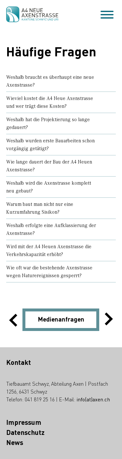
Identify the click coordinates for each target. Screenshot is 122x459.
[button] (22, 319)
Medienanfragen (61, 320)
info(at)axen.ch (93, 400)
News (14, 443)
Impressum (23, 423)
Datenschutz (25, 433)
